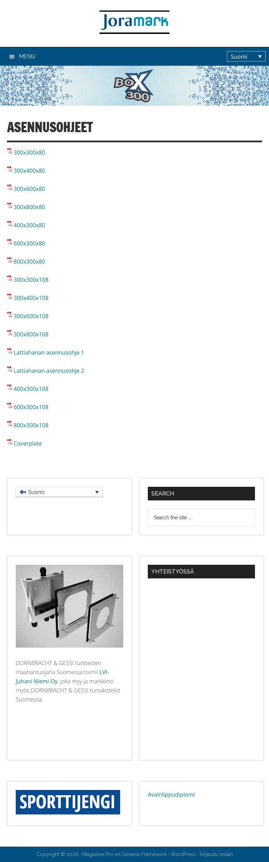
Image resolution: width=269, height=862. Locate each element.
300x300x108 (31, 280)
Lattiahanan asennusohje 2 (49, 371)
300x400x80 (29, 170)
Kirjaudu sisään (216, 854)
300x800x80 (29, 207)
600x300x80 (29, 243)
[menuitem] (246, 56)
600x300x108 (31, 407)
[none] (248, 56)
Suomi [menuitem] (239, 56)
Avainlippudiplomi (171, 794)
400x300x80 (29, 225)
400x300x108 (31, 389)
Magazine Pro (97, 854)
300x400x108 (31, 298)
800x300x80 (29, 261)
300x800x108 (31, 334)
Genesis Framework (144, 854)
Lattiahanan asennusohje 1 (49, 352)
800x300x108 (31, 425)
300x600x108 (31, 316)
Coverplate (28, 443)
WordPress (183, 854)
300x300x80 (29, 152)
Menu (27, 56)
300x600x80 (29, 189)
